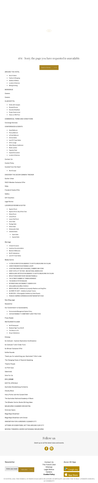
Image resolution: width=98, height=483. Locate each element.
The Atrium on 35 (14, 330)
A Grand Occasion (14, 245)
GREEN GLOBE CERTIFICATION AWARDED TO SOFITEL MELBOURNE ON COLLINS (31, 273)
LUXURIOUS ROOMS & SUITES (20, 3)
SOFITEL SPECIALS (34, 3)
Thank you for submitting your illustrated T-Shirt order (23, 356)
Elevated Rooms (13, 107)
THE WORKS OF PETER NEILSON (18, 281)
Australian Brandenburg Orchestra (16, 387)
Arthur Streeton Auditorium (16, 145)
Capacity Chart (13, 150)
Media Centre (9, 260)
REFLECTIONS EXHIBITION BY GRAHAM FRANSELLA (23, 276)
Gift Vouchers (9, 198)
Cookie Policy (9, 163)
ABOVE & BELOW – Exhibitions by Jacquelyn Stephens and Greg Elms (27, 288)
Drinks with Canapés (14, 105)
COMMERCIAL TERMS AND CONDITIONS (19, 119)
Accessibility (49, 481)
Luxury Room (12, 216)
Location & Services (14, 83)
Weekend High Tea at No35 (16, 328)
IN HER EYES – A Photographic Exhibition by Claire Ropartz (24, 293)
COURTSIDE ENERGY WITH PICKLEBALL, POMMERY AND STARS (26, 268)
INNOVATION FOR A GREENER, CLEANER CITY (20, 421)
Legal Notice (9, 201)
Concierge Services (11, 123)
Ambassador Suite (14, 229)
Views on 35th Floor (14, 115)
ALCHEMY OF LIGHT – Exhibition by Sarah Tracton (22, 291)
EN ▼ (91, 3)
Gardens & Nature (14, 80)
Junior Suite (12, 221)
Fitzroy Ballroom (13, 132)
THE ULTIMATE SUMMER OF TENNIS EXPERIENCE (22, 278)
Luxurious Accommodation (16, 248)
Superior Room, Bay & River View (18, 211)
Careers (7, 93)
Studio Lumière (13, 147)
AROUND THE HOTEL (83, 3)
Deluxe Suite (12, 226)
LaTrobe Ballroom (14, 135)
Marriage (8, 242)
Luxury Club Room (14, 219)
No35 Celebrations (14, 253)
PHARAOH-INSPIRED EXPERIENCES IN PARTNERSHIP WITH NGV (26, 296)
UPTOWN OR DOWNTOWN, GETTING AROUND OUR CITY (24, 425)
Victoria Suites (13, 137)
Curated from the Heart (13, 167)
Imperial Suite (15, 237)
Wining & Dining (13, 85)
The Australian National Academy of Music (19, 398)
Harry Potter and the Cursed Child (16, 394)
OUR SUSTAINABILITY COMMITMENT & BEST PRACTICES (25, 314)
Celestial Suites (13, 231)
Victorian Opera (10, 410)
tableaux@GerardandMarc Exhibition (19, 286)
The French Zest (49, 464)
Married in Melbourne (14, 250)
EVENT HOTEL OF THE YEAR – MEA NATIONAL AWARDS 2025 (26, 271)
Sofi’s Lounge (12, 142)
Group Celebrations (14, 333)
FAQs (6, 186)
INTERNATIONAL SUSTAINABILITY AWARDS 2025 (22, 283)
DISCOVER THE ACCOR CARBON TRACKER (19, 175)
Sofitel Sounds (9, 352)
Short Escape (12, 170)
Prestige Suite (12, 224)
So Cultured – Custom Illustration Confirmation (20, 341)
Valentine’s (8, 371)
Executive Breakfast (14, 110)
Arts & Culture (13, 75)
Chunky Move (9, 391)
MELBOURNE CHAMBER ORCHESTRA (17, 406)
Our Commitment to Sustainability (16, 308)
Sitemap (7, 337)
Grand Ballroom (13, 130)
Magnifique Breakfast (12, 414)
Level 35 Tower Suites (15, 140)
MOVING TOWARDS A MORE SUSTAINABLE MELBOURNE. (24, 429)
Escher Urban (9, 178)
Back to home (46, 67)
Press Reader (9, 318)
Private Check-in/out (14, 112)
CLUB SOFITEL (72, 3)
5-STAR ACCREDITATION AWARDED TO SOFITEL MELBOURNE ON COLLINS (30, 263)
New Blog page (10, 300)
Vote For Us (9, 375)
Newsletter (8, 304)
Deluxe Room (12, 214)
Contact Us (9, 159)
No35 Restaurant (13, 325)
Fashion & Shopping (14, 78)
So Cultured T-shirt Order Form (15, 345)
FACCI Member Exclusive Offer (15, 182)
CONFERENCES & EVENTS (60, 3)
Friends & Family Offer (12, 190)
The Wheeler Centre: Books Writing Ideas (19, 402)
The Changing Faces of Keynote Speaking (19, 360)
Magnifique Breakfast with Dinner (16, 418)
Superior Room (13, 209)
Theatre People (10, 364)
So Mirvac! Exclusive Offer (13, 348)
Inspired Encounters (14, 152)
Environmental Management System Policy (20, 311)
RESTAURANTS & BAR (46, 3)
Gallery (7, 194)
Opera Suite (15, 234)
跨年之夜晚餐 (9, 379)
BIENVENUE (9, 89)
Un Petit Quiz (9, 368)
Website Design (87, 479)
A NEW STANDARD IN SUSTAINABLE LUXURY (21, 266)
